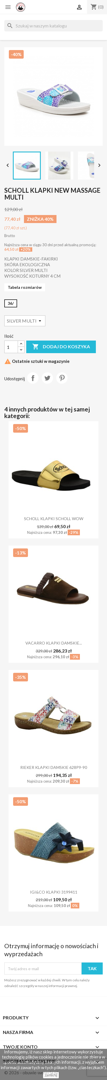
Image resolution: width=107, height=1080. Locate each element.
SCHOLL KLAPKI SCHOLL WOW (53, 518)
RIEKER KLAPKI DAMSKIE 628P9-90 (53, 767)
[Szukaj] (53, 25)
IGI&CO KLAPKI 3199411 (53, 892)
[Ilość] (11, 347)
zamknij (51, 1075)
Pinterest (62, 378)
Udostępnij (33, 378)
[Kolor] (24, 320)
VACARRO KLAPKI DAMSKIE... (53, 643)
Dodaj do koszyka (61, 347)
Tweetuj (47, 378)
